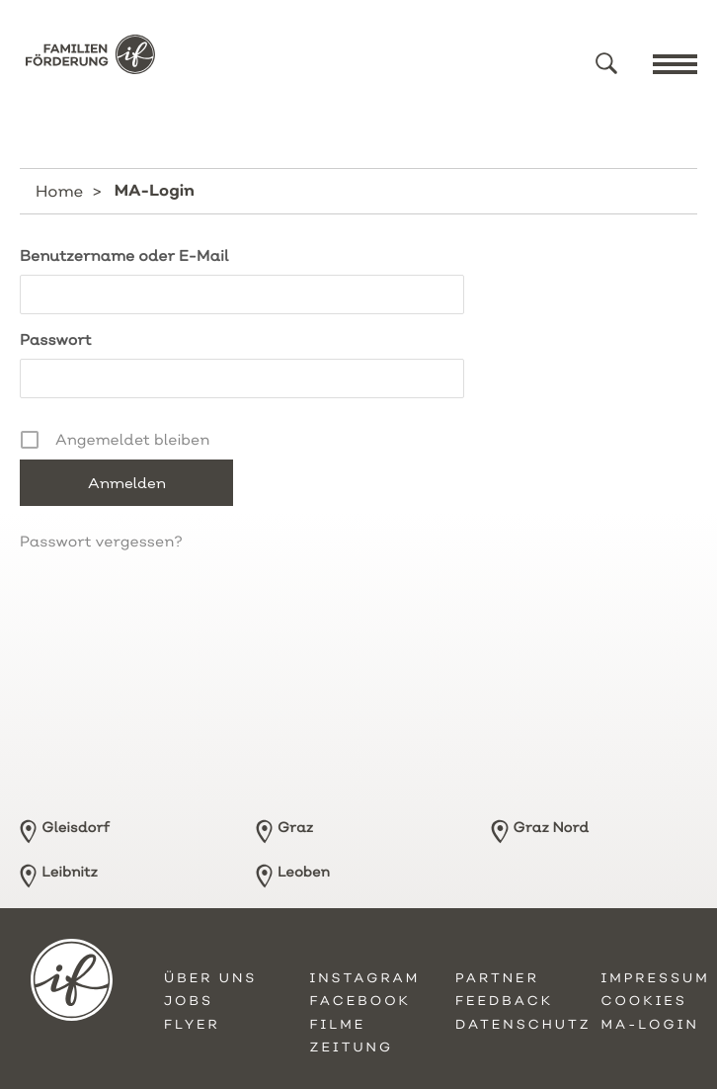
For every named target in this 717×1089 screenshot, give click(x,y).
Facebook (360, 1001)
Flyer (192, 1025)
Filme (338, 1025)
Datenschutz (523, 1025)
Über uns (210, 978)
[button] (606, 63)
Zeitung (352, 1047)
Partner (497, 978)
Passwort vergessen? (101, 541)
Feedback (504, 1001)
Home (59, 191)
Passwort (56, 339)
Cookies (644, 1001)
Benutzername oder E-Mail (124, 255)
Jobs (188, 1001)
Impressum (655, 978)
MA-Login (650, 1025)
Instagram (365, 978)
